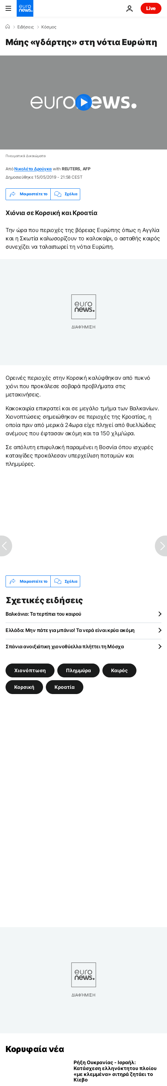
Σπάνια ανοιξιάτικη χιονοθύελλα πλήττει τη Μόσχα (65, 646)
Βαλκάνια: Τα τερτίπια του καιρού (43, 614)
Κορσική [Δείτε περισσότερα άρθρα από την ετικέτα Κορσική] (24, 687)
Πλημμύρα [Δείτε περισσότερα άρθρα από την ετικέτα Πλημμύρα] (78, 670)
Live (151, 8)
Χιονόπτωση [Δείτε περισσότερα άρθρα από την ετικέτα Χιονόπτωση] (30, 670)
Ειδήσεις (25, 27)
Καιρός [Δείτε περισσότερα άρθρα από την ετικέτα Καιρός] (119, 670)
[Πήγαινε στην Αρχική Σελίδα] (25, 8)
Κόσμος (48, 27)
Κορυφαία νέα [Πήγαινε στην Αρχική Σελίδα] (35, 1049)
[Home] (8, 26)
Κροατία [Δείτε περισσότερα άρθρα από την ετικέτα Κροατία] (65, 687)
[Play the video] (83, 102)
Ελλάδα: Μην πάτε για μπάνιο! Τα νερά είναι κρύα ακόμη (70, 630)
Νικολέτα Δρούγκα (33, 168)
